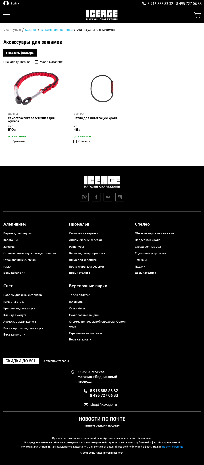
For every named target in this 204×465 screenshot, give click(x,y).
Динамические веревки (85, 239)
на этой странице (172, 446)
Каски (7, 266)
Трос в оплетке (79, 294)
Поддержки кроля (147, 239)
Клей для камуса (15, 315)
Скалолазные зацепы (84, 315)
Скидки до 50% (21, 361)
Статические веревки (83, 233)
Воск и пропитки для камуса (23, 328)
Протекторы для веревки (86, 266)
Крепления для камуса (19, 308)
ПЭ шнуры (76, 301)
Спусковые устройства (150, 253)
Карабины (10, 239)
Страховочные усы (148, 246)
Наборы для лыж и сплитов (22, 294)
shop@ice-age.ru (103, 404)
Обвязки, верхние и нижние (154, 233)
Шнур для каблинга (83, 259)
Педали (140, 266)
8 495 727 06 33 (189, 3)
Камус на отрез (14, 301)
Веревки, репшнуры (17, 233)
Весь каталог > (14, 273)
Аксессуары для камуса (19, 321)
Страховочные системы (19, 259)
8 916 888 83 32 (160, 3)
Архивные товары (56, 360)
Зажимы (9, 246)
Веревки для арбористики (87, 253)
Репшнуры (76, 246)
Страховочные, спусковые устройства (29, 253)
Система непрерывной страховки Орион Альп (97, 324)
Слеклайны (77, 308)
